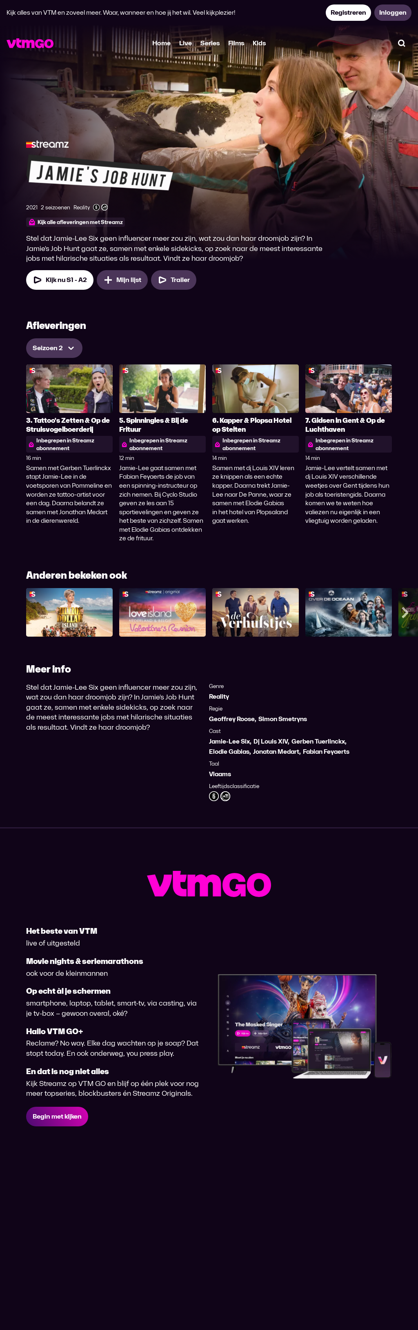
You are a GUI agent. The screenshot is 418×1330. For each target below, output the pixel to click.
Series (210, 43)
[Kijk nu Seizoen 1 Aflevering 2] (59, 280)
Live (185, 43)
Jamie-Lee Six (229, 741)
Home (161, 43)
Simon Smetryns (282, 719)
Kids (259, 43)
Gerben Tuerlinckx (318, 741)
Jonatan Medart (276, 751)
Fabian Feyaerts (326, 751)
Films (236, 43)
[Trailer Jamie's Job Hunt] (173, 280)
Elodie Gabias (229, 751)
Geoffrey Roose (232, 719)
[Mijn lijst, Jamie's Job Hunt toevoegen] (122, 280)
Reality (219, 696)
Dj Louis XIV (270, 741)
